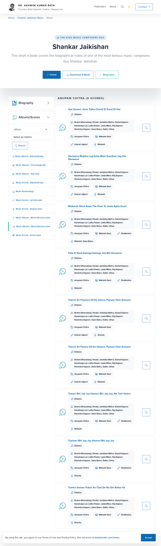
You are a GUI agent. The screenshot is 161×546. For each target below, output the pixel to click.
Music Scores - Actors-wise (26, 235)
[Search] (122, 7)
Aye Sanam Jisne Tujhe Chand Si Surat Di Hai (94, 109)
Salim (105, 129)
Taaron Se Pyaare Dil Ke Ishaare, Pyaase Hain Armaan (99, 347)
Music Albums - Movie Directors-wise (31, 217)
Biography (107, 74)
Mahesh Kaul (105, 136)
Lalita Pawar (94, 125)
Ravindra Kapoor (82, 129)
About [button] (113, 6)
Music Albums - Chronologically (29, 165)
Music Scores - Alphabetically (27, 182)
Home (11, 17)
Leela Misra (106, 125)
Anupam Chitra (81, 136)
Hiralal (95, 122)
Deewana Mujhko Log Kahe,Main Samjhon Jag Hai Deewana (97, 157)
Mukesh (101, 144)
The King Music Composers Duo (80, 37)
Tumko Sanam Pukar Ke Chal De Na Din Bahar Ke (96, 487)
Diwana (78, 114)
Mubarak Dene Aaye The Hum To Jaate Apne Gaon (97, 206)
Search (20, 145)
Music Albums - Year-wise (25, 173)
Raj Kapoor (117, 125)
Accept (148, 537)
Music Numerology (23, 191)
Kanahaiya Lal (80, 125)
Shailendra (126, 233)
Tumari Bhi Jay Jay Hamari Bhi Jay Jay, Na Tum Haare (99, 393)
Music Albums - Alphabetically (27, 156)
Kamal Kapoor (121, 122)
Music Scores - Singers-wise (27, 208)
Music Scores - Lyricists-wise (27, 200)
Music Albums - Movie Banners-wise (31, 226)
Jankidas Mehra (106, 122)
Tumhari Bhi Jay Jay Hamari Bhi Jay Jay (91, 440)
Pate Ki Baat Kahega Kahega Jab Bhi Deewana (95, 253)
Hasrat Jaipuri (81, 144)
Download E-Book (78, 74)
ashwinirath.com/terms (106, 537)
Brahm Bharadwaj (82, 122)
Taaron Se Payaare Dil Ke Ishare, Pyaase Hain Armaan (99, 300)
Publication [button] (100, 6)
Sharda (101, 334)
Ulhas (111, 129)
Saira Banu (96, 129)
